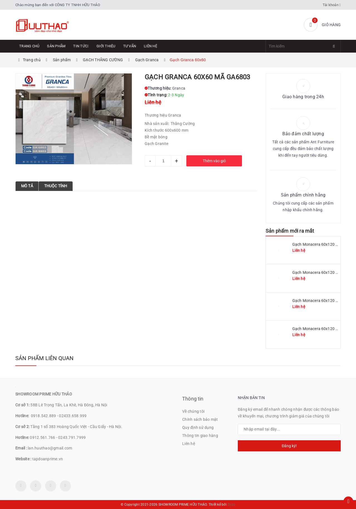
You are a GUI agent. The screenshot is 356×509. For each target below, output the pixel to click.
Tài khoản (332, 5)
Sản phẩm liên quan (44, 358)
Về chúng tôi (193, 411)
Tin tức (81, 46)
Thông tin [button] (193, 399)
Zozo (231, 504)
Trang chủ (29, 46)
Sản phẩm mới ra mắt (290, 231)
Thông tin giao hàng (200, 435)
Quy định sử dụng (198, 427)
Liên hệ (150, 46)
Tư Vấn (129, 46)
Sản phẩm (56, 46)
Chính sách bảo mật (200, 419)
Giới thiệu (106, 46)
